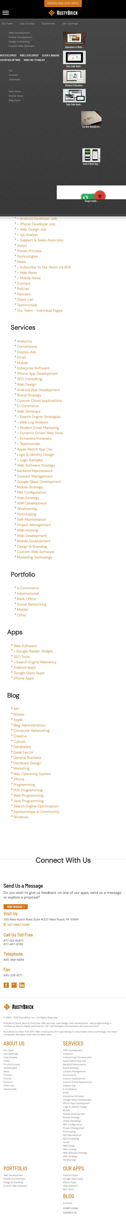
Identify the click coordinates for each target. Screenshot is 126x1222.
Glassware (14, 79)
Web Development (19, 32)
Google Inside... (91, 200)
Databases (22, 746)
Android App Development (38, 390)
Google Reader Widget (34, 651)
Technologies (27, 256)
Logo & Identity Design (35, 454)
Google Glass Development (39, 481)
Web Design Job (33, 229)
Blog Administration (29, 725)
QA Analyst (29, 234)
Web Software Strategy (36, 465)
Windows (20, 817)
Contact (23, 283)
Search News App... (91, 163)
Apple (18, 719)
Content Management (35, 476)
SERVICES (73, 1043)
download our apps (63, 3)
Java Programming (28, 801)
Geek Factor (23, 752)
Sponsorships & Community (36, 811)
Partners (24, 294)
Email (21, 357)
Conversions (27, 346)
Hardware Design (27, 763)
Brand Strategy (29, 395)
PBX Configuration (31, 492)
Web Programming (28, 795)
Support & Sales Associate (41, 240)
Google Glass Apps (28, 673)
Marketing (21, 768)
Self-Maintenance (31, 519)
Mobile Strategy (30, 487)
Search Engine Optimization (36, 806)
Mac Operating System (32, 774)
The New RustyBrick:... (91, 126)
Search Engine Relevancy (36, 662)
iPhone (18, 779)
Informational (28, 593)
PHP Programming (28, 790)
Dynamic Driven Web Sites (41, 433)
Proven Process (29, 251)
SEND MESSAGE (14, 906)
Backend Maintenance (35, 471)
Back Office (26, 599)
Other (21, 615)
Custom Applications (74, 1078)
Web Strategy (28, 498)
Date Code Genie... (74, 66)
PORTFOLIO (15, 1168)
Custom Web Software (21, 46)
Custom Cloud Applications (39, 400)
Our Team (7, 23)
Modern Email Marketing (39, 427)
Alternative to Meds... (74, 47)
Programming (24, 784)
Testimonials (48, 23)
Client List (25, 299)
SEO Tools (21, 656)
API (16, 709)
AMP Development (32, 503)
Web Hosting (27, 530)
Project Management (34, 525)
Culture (19, 741)
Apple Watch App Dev (35, 449)
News (21, 261)
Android (13, 75)
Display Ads (26, 352)
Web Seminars (28, 411)
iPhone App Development (37, 373)
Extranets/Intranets (35, 438)
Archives (67, 1202)
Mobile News (16, 95)
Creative (20, 736)
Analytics (24, 341)
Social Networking (31, 604)
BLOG (68, 1196)
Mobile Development (20, 37)
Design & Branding (19, 41)
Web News (15, 91)
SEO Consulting (29, 379)
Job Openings (70, 23)
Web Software (25, 646)
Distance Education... (74, 85)
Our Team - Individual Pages (39, 310)
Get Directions (18, 925)
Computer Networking (31, 730)
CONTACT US (70, 1212)
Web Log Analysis (34, 422)
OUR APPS (73, 1168)
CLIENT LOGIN (70, 1208)
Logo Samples (31, 460)
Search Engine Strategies (40, 416)
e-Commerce (28, 588)
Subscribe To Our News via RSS (45, 267)
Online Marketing (72, 1120)
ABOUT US (14, 1043)
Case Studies (27, 23)
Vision (22, 245)
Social (66, 1142)
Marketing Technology (34, 60)
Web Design (26, 384)
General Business (27, 757)
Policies (23, 288)
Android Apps (24, 667)
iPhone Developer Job (37, 224)
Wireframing (27, 508)
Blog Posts (14, 100)
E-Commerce (28, 406)
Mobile (22, 362)
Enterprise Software (33, 368)
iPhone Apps (23, 678)
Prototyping (26, 514)
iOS (11, 70)
